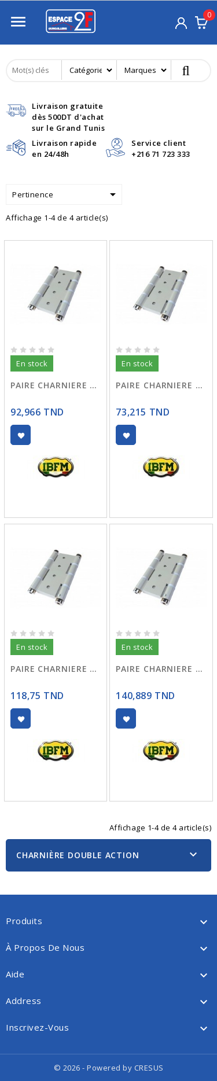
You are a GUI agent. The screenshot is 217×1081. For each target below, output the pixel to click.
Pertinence (66, 194)
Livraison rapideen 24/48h (64, 148)
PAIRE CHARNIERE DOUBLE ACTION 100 (55, 385)
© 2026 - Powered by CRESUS (109, 1067)
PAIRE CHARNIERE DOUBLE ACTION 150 (161, 668)
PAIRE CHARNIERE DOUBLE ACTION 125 (55, 668)
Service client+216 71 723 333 (160, 148)
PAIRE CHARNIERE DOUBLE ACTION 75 (161, 385)
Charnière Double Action (77, 855)
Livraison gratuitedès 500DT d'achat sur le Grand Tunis (68, 117)
